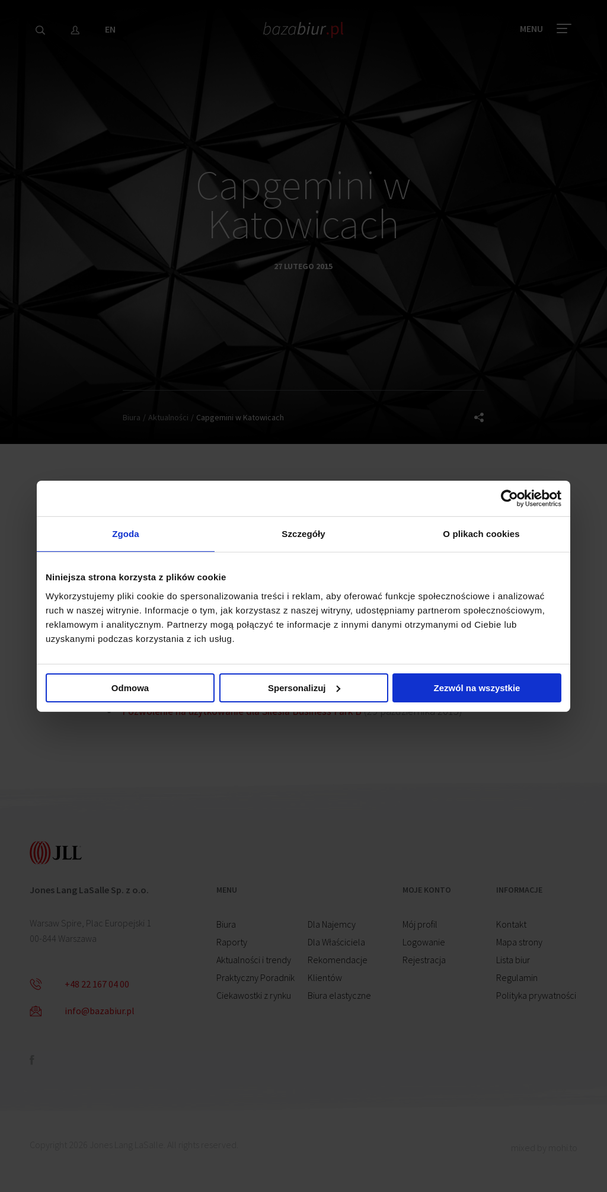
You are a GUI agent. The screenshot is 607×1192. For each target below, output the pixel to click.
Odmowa (130, 688)
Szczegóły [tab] (303, 534)
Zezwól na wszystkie (477, 688)
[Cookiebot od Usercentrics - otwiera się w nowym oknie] (509, 498)
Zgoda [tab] (125, 534)
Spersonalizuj (304, 688)
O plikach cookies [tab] (481, 534)
